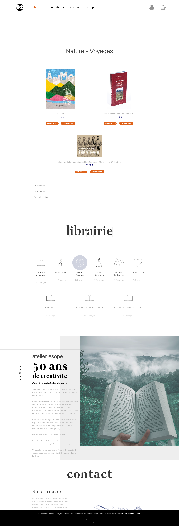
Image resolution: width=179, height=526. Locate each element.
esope (91, 7)
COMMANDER (68, 123)
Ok (90, 520)
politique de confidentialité (128, 514)
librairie (37, 7)
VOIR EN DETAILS (52, 123)
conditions (57, 7)
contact (75, 7)
